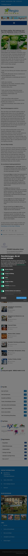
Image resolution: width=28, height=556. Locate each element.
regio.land (24, 300)
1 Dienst (7, 275)
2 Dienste (7, 271)
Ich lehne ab (3, 297)
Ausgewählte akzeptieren (21, 297)
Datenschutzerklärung (21, 264)
